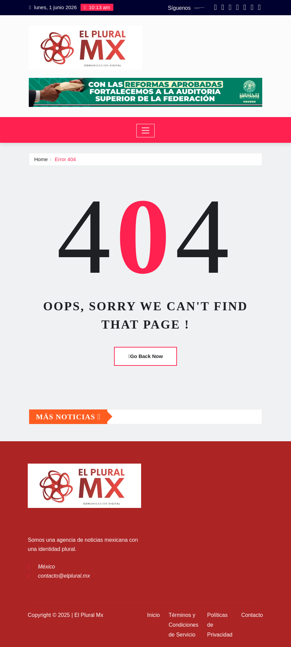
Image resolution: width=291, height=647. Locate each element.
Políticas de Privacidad (219, 625)
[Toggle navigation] (145, 130)
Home (41, 159)
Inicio (153, 615)
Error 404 (65, 159)
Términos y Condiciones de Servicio (183, 625)
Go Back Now (145, 356)
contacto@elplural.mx (64, 576)
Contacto (252, 615)
